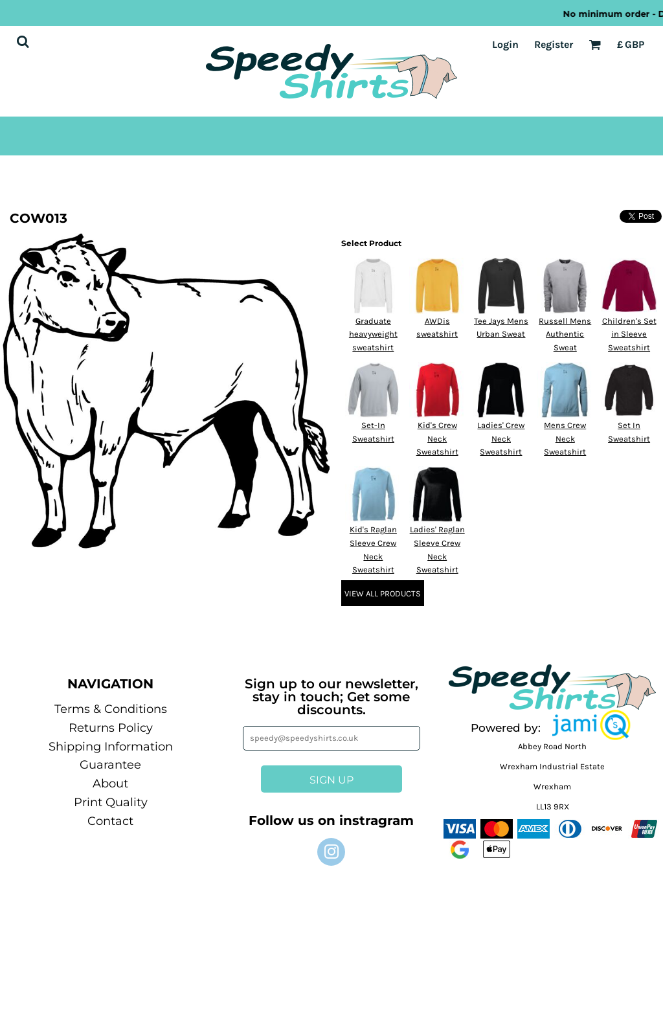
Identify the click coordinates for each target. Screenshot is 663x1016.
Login (505, 44)
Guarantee (110, 765)
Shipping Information (111, 746)
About (110, 783)
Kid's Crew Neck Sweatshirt (437, 438)
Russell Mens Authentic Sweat (565, 334)
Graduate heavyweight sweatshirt (373, 334)
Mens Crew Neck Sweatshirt (565, 438)
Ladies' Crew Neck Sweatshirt (500, 438)
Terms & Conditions (110, 709)
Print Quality (111, 802)
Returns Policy (111, 728)
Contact (110, 821)
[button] (591, 725)
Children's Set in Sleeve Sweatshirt (629, 334)
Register (553, 44)
